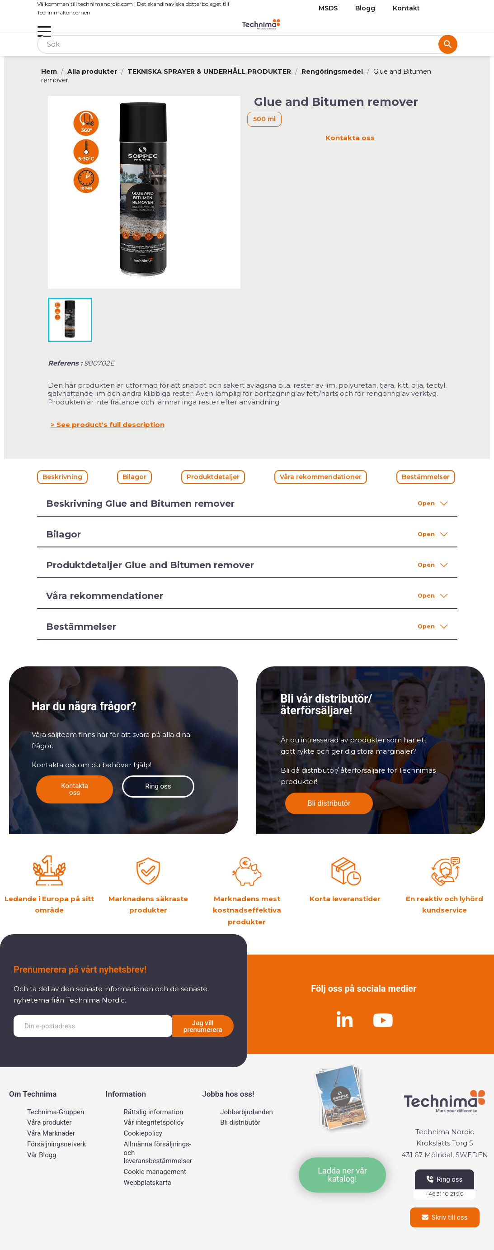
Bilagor (134, 477)
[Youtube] (383, 1020)
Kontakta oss (350, 137)
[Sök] (247, 44)
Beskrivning (62, 477)
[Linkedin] (344, 1020)
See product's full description (110, 424)
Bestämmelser (426, 477)
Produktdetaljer (213, 477)
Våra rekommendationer (321, 477)
